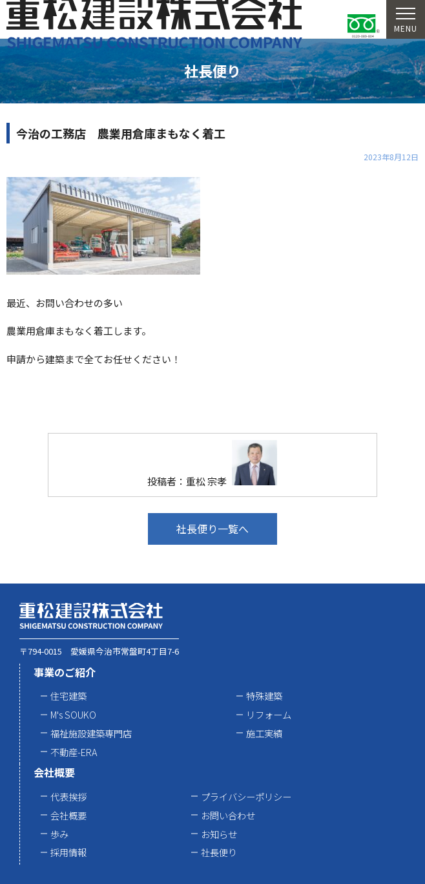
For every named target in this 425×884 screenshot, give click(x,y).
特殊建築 (264, 695)
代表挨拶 (68, 796)
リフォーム (268, 714)
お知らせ (219, 834)
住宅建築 (68, 695)
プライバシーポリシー (246, 796)
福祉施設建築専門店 (91, 733)
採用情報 (68, 852)
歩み (59, 834)
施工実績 (264, 733)
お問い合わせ (228, 815)
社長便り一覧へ (212, 528)
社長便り (219, 852)
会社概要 (54, 772)
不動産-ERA (73, 752)
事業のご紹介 (65, 672)
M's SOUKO (73, 714)
